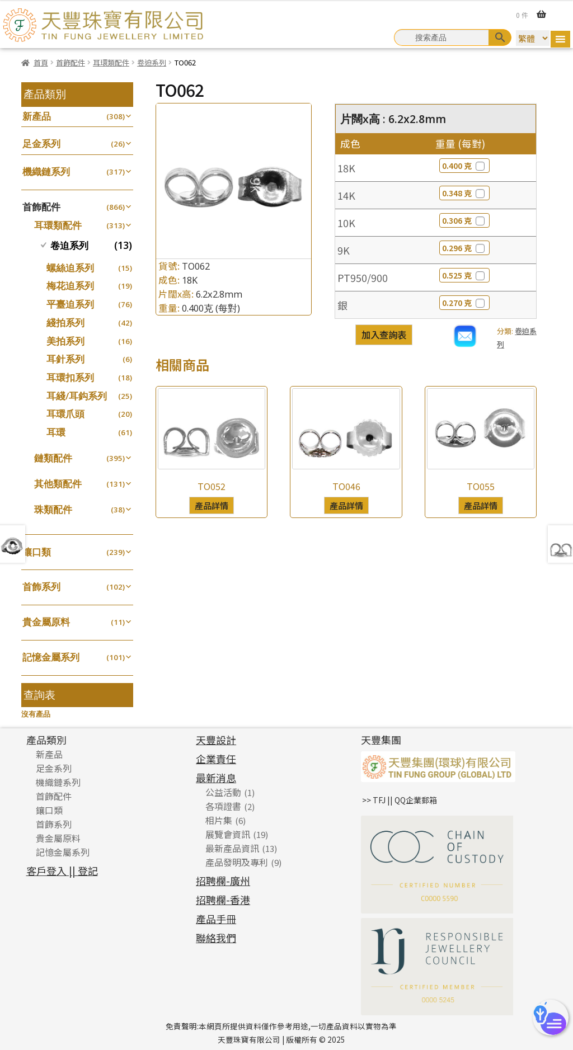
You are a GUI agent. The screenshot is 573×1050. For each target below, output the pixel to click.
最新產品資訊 (232, 848)
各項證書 (223, 806)
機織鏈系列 (46, 171)
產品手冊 (216, 918)
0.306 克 (464, 220)
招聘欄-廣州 (223, 880)
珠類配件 (53, 509)
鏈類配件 (53, 457)
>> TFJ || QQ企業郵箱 (399, 800)
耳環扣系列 (70, 377)
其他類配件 (58, 483)
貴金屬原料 (46, 621)
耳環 (55, 432)
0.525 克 (464, 275)
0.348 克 (464, 193)
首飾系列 (41, 586)
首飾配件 (70, 62)
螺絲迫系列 (70, 267)
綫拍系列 (65, 322)
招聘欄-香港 (223, 899)
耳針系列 (65, 358)
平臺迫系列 (70, 304)
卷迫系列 (151, 62)
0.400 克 (464, 165)
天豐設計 (216, 739)
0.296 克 (464, 247)
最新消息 (216, 777)
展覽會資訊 (227, 834)
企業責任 (216, 758)
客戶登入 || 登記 (62, 870)
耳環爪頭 (65, 413)
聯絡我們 (216, 937)
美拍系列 (65, 341)
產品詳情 (211, 505)
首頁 (41, 62)
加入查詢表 (383, 334)
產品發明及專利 (236, 862)
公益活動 (223, 792)
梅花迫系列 (70, 285)
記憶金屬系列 (50, 657)
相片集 (218, 820)
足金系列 (41, 143)
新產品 (36, 116)
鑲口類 (36, 551)
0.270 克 (464, 302)
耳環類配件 (111, 62)
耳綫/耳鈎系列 (76, 395)
